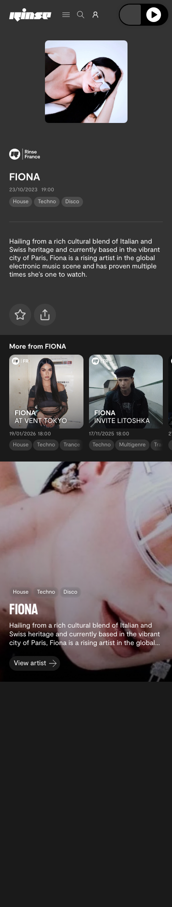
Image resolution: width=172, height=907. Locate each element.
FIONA (24, 177)
